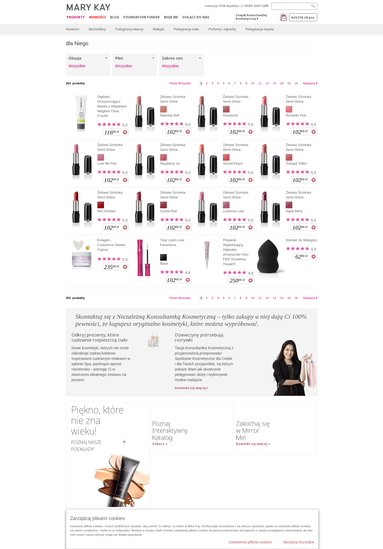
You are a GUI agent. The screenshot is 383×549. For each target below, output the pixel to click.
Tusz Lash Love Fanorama (172, 242)
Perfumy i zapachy (222, 29)
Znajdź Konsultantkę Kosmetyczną (251, 16)
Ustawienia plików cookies (250, 542)
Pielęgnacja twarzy (129, 29)
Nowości (97, 17)
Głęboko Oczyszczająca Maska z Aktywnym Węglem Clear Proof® (112, 106)
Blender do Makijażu (301, 240)
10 (252, 83)
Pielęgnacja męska (259, 29)
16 (296, 83)
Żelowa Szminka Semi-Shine (172, 99)
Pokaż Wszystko (180, 83)
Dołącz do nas (195, 17)
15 (288, 83)
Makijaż (158, 29)
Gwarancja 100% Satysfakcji (222, 6)
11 (259, 83)
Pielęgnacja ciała (186, 29)
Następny (309, 83)
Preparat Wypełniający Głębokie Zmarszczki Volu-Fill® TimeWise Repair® (236, 252)
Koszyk (303, 17)
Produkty (76, 17)
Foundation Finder (141, 17)
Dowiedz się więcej (190, 388)
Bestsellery (97, 29)
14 (281, 83)
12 (267, 83)
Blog (114, 17)
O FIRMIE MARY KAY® (254, 6)
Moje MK (171, 17)
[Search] (294, 6)
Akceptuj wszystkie (298, 542)
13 (274, 83)
